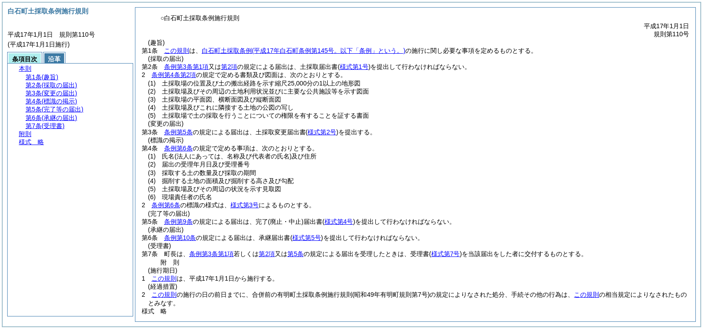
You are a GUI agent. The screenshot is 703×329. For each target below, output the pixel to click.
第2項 (229, 66)
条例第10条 (180, 237)
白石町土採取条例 (303, 50)
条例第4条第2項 (174, 74)
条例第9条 (178, 221)
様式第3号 (244, 205)
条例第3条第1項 (186, 66)
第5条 (295, 253)
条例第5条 (178, 132)
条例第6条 (178, 148)
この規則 (176, 50)
